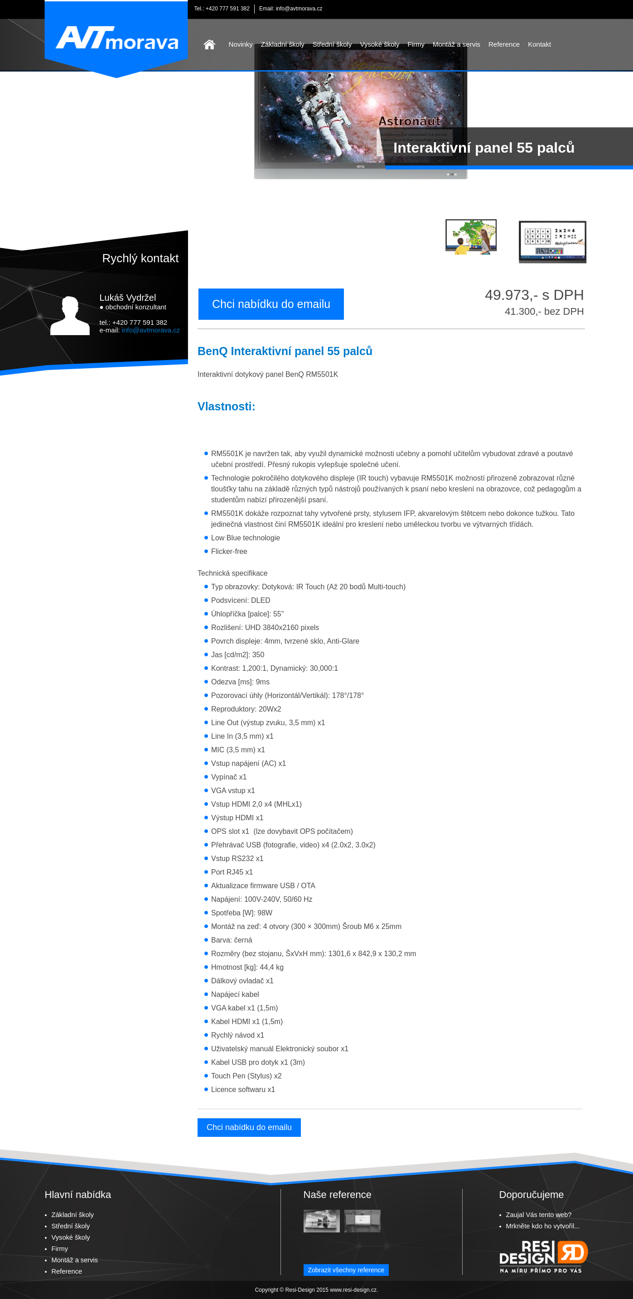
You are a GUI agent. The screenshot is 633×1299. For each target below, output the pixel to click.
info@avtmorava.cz (299, 8)
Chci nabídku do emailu (271, 304)
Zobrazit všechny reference (346, 1270)
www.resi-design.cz (353, 1290)
